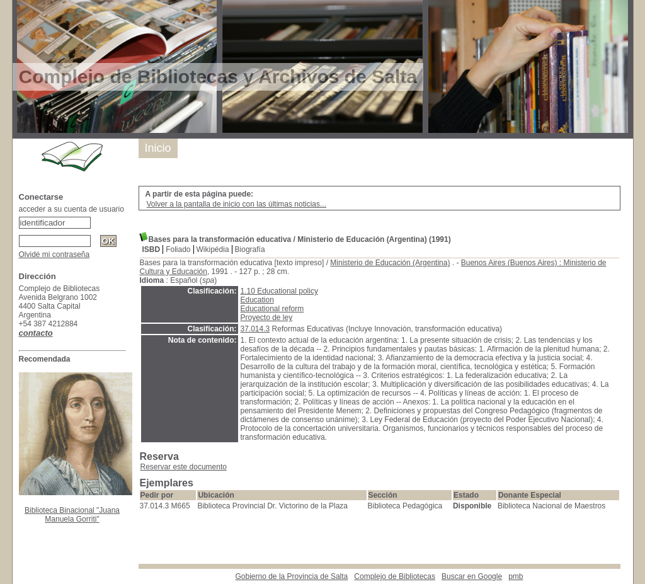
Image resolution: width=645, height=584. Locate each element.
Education (257, 299)
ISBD (151, 249)
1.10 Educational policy (279, 291)
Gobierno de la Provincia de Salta (292, 576)
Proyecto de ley (267, 317)
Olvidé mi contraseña (54, 254)
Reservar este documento (183, 466)
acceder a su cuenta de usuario (71, 209)
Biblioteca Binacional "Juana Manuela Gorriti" (72, 515)
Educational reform (272, 308)
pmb (515, 576)
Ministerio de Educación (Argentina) (390, 262)
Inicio (158, 148)
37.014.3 (255, 328)
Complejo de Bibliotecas (394, 576)
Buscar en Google (472, 576)
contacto (36, 333)
